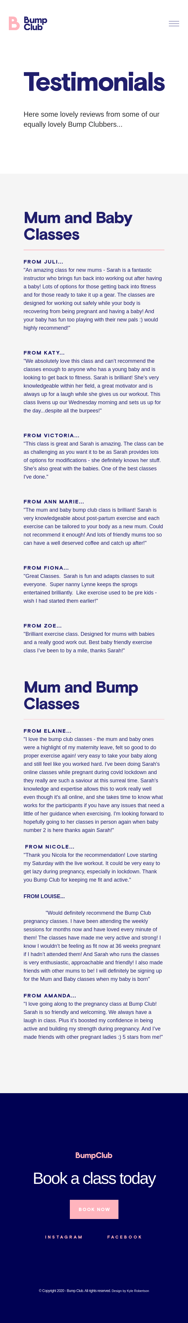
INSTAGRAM (64, 1237)
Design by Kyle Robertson (130, 1291)
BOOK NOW (94, 1209)
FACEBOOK (125, 1237)
